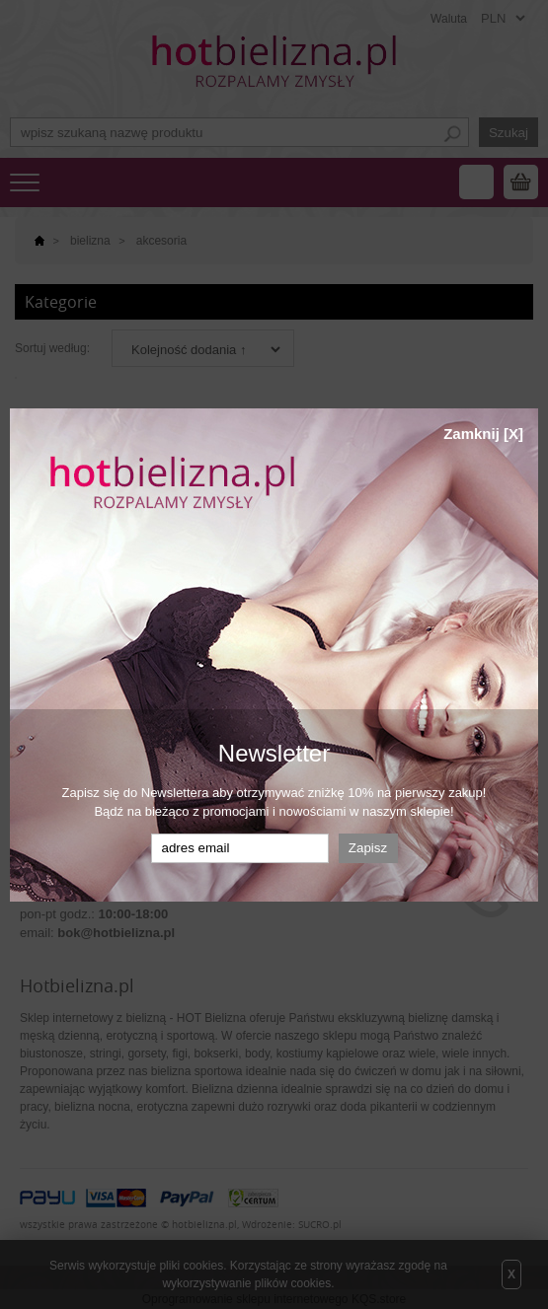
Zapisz (368, 847)
